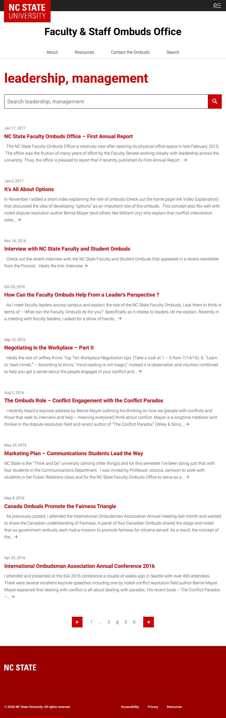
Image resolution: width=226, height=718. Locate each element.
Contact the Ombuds (130, 52)
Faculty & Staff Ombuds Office (113, 31)
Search (173, 52)
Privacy (153, 707)
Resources (84, 52)
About (52, 52)
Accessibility (130, 707)
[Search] (215, 101)
